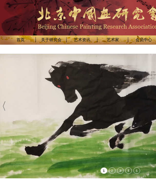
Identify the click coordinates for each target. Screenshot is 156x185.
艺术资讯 (82, 40)
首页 (20, 40)
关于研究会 (51, 40)
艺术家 (113, 40)
